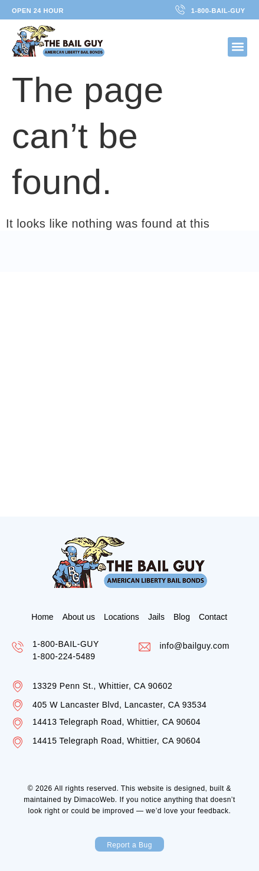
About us (79, 617)
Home (42, 617)
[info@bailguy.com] (144, 647)
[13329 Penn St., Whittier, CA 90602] (18, 686)
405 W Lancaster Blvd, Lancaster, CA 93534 (119, 704)
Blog (181, 617)
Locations (121, 617)
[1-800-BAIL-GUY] (18, 647)
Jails (156, 617)
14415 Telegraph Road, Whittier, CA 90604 (116, 740)
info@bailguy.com (194, 645)
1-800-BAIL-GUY (65, 644)
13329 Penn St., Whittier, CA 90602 (106, 686)
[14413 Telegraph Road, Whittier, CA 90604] (18, 723)
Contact (213, 617)
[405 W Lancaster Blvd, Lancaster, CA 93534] (18, 705)
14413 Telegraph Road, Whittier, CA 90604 (116, 722)
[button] (237, 47)
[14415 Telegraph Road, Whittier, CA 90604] (18, 742)
